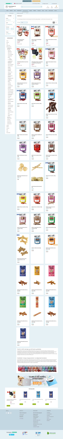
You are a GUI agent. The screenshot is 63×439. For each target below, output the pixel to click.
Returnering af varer (35, 421)
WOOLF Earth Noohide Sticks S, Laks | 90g (51, 290)
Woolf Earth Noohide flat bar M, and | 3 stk (22, 342)
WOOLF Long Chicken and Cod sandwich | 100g (22, 228)
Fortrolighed (34, 418)
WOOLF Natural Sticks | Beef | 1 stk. (37, 187)
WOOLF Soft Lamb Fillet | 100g (51, 227)
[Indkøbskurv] (56, 7)
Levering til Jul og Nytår (36, 426)
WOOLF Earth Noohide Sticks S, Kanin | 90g (37, 290)
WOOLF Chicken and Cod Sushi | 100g (22, 135)
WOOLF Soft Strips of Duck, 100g (51, 134)
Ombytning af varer (35, 422)
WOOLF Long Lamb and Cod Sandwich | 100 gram (36, 83)
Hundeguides (48, 412)
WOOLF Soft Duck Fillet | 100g (22, 103)
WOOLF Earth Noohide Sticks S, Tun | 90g (51, 321)
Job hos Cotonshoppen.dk (50, 416)
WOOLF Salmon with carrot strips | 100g (51, 115)
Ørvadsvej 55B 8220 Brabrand (21, 416)
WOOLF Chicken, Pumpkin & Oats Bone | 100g (51, 156)
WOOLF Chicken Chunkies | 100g (22, 206)
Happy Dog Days (49, 419)
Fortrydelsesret (35, 425)
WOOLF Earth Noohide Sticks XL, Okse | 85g (37, 321)
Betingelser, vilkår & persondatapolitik (35, 415)
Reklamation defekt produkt (36, 420)
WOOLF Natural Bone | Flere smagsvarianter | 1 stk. (21, 259)
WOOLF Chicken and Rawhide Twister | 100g (36, 40)
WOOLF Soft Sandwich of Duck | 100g (51, 62)
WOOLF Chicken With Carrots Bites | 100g (51, 248)
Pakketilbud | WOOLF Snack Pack (22, 61)
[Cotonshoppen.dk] (10, 6)
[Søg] (41, 6)
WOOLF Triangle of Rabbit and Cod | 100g (37, 135)
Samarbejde (48, 415)
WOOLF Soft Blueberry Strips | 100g (22, 156)
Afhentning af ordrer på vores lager (37, 424)
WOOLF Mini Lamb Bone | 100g (36, 103)
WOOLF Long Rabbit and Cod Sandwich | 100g (36, 228)
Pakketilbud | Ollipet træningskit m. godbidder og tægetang (37, 62)
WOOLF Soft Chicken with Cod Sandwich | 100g (22, 83)
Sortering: (18, 22)
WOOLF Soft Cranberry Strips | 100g (36, 156)
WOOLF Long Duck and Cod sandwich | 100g (50, 207)
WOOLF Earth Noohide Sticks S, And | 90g (22, 290)
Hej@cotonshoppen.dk (23, 412)
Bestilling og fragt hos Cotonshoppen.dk (36, 417)
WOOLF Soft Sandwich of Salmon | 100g (51, 40)
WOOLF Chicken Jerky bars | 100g (51, 82)
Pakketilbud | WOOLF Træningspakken (20, 40)
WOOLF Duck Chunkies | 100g (50, 175)
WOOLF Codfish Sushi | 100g (36, 247)
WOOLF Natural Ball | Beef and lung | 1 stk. (22, 176)
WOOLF (33, 41)
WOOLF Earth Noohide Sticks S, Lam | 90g (22, 321)
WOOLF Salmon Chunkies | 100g (37, 206)
